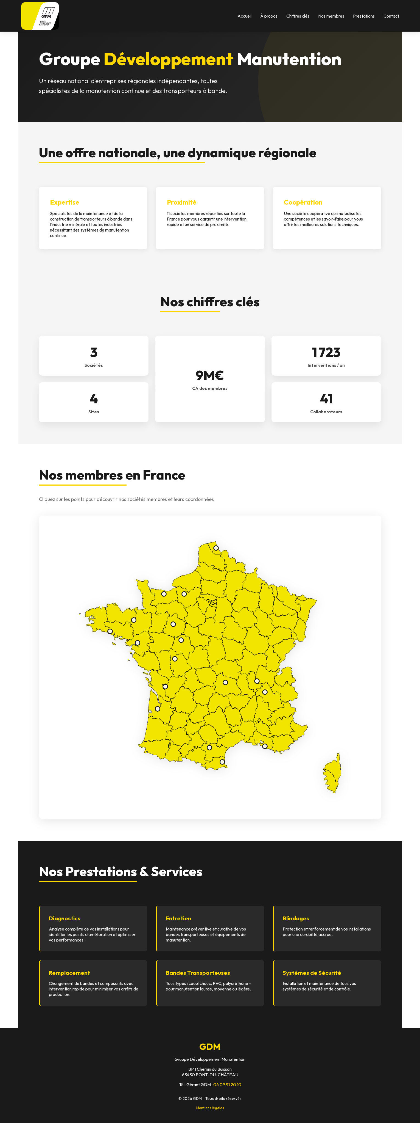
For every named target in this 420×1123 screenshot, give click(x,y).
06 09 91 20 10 (227, 1084)
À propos (269, 16)
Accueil (244, 16)
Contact (391, 16)
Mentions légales (210, 1107)
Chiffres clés (297, 16)
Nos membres (331, 16)
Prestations (364, 16)
